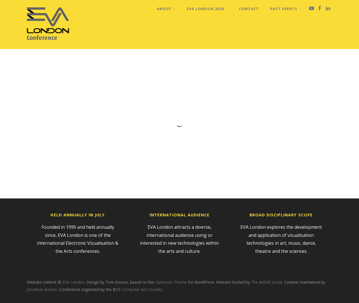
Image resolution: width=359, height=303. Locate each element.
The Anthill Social (266, 282)
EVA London (73, 282)
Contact (249, 8)
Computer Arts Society (141, 289)
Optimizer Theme (171, 282)
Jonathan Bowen (42, 289)
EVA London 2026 (207, 8)
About (166, 8)
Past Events (285, 8)
